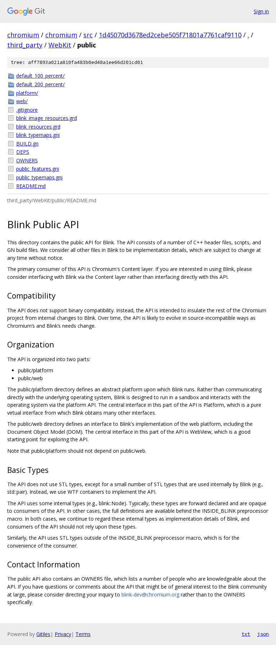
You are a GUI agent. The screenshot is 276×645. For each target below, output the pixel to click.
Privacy (63, 634)
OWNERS (27, 160)
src (88, 35)
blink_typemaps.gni (38, 135)
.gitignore (27, 109)
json (263, 634)
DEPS (22, 151)
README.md (31, 186)
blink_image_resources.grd (46, 118)
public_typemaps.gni (39, 177)
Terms (83, 634)
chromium (23, 35)
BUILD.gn (27, 143)
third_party (24, 45)
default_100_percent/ (40, 75)
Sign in (261, 11)
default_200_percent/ (40, 84)
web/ (22, 101)
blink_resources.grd (38, 126)
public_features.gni (37, 168)
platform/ (27, 92)
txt (246, 634)
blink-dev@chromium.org (150, 594)
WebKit (60, 45)
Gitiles (43, 634)
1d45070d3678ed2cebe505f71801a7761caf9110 (170, 35)
